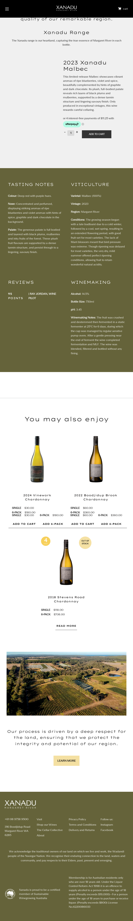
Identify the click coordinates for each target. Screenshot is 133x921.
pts (45, 550)
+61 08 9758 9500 (16, 819)
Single (16, 508)
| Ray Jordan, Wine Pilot (42, 296)
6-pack (16, 512)
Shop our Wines (47, 824)
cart (125, 9)
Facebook (107, 830)
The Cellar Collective (50, 830)
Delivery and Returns (82, 830)
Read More (66, 625)
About (40, 835)
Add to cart (97, 134)
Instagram (107, 824)
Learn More (66, 760)
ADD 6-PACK (53, 523)
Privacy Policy (77, 819)
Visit (39, 819)
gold (46, 543)
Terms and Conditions (82, 824)
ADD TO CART (24, 523)
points (15, 298)
